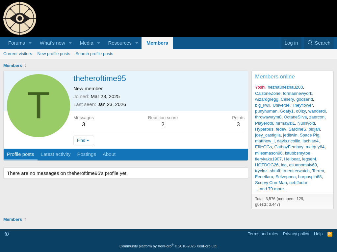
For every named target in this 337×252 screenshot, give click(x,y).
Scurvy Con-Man (271, 182)
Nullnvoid (306, 123)
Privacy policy (296, 233)
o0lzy (301, 111)
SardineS (297, 129)
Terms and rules (263, 233)
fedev (281, 129)
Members (157, 43)
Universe (280, 105)
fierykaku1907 (268, 159)
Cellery (287, 99)
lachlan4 (311, 140)
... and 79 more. (270, 188)
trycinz (261, 170)
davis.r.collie (288, 140)
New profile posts (53, 53)
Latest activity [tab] (56, 154)
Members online (275, 77)
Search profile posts (94, 53)
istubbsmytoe (297, 153)
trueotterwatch (296, 170)
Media (86, 43)
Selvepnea (285, 176)
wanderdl (317, 111)
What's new (52, 43)
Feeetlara (264, 176)
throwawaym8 (268, 117)
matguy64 (315, 146)
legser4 (309, 159)
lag (284, 164)
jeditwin (290, 135)
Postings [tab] (86, 154)
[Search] (319, 43)
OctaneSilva (295, 117)
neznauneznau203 (285, 87)
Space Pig (309, 135)
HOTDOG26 (267, 164)
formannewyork (297, 93)
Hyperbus (264, 129)
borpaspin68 (310, 176)
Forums (16, 43)
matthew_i (264, 140)
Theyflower (302, 105)
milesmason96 (269, 153)
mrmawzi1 (285, 123)
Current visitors (17, 53)
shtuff (275, 170)
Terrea (318, 170)
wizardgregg (266, 99)
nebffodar (298, 182)
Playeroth (264, 123)
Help (318, 233)
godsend (305, 99)
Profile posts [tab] (20, 154)
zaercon (316, 117)
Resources (120, 43)
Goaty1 (287, 111)
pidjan (314, 129)
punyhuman (266, 111)
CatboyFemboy (288, 146)
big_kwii (262, 105)
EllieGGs (263, 146)
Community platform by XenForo (168, 246)
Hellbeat (292, 159)
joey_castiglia (268, 135)
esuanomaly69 (303, 164)
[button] (30, 43)
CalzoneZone (267, 93)
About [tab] (109, 154)
